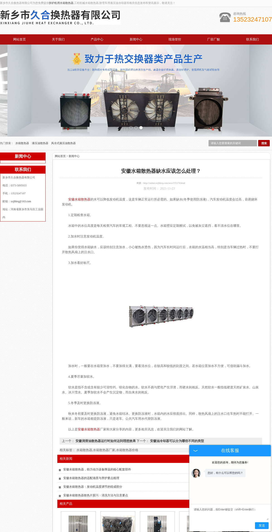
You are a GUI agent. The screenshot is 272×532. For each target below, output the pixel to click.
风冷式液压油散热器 (63, 113)
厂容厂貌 (213, 39)
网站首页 (19, 39)
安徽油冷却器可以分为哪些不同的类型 (176, 411)
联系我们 (252, 39)
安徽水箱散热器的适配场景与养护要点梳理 (91, 448)
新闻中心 (136, 39)
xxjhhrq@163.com (21, 171)
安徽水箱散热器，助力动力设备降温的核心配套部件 (97, 439)
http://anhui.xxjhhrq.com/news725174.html (164, 153)
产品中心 (97, 39)
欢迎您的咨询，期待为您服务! (230, 462)
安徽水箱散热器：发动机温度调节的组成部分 (92, 456)
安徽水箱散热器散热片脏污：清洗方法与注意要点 (95, 465)
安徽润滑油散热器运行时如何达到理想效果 (105, 411)
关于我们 (58, 39)
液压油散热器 (40, 113)
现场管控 (174, 39)
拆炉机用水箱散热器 (61, 3)
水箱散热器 (22, 113)
